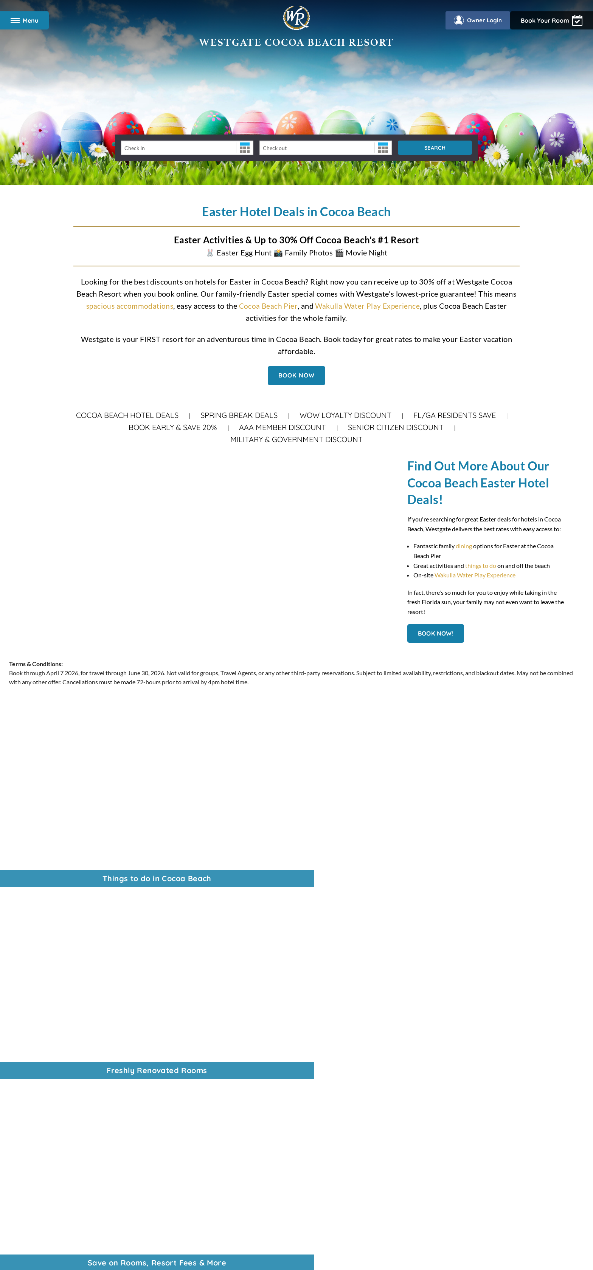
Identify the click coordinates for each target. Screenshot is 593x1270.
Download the (453, 1071)
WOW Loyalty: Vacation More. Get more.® (78, 976)
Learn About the (444, 1051)
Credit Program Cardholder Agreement (324, 1226)
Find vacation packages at (459, 1013)
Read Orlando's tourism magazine (457, 1042)
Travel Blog (36, 986)
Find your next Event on (448, 1032)
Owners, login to (456, 1061)
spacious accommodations (128, 305)
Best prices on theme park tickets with (460, 1003)
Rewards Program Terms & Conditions (244, 1226)
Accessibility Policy (252, 1153)
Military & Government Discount (296, 439)
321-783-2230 (265, 995)
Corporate (36, 927)
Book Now (296, 375)
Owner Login (474, 20)
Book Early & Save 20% (173, 427)
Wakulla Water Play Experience (368, 305)
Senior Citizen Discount (396, 427)
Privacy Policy (209, 1153)
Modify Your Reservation (54, 1060)
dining (464, 545)
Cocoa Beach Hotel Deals (127, 415)
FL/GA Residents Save (454, 415)
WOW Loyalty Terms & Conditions (356, 1153)
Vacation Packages (46, 1005)
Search (435, 147)
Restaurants (38, 1089)
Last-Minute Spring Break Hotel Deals (71, 995)
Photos (31, 1108)
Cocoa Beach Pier (268, 305)
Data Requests (295, 1153)
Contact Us (37, 1015)
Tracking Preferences (426, 1153)
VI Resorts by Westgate (53, 957)
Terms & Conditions (165, 1153)
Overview (35, 1050)
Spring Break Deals (239, 415)
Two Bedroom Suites (49, 1070)
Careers (32, 947)
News (29, 937)
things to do (480, 565)
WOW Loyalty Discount (345, 415)
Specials (32, 1079)
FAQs (29, 1118)
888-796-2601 (233, 929)
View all (428, 993)
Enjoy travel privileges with (454, 1022)
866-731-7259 (261, 1005)
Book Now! (436, 633)
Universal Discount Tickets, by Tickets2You (78, 966)
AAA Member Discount (282, 427)
